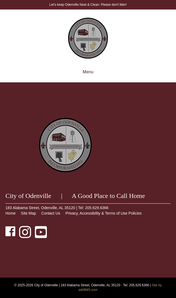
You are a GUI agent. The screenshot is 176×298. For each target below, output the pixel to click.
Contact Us (50, 213)
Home (10, 213)
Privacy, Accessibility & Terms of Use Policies (103, 213)
